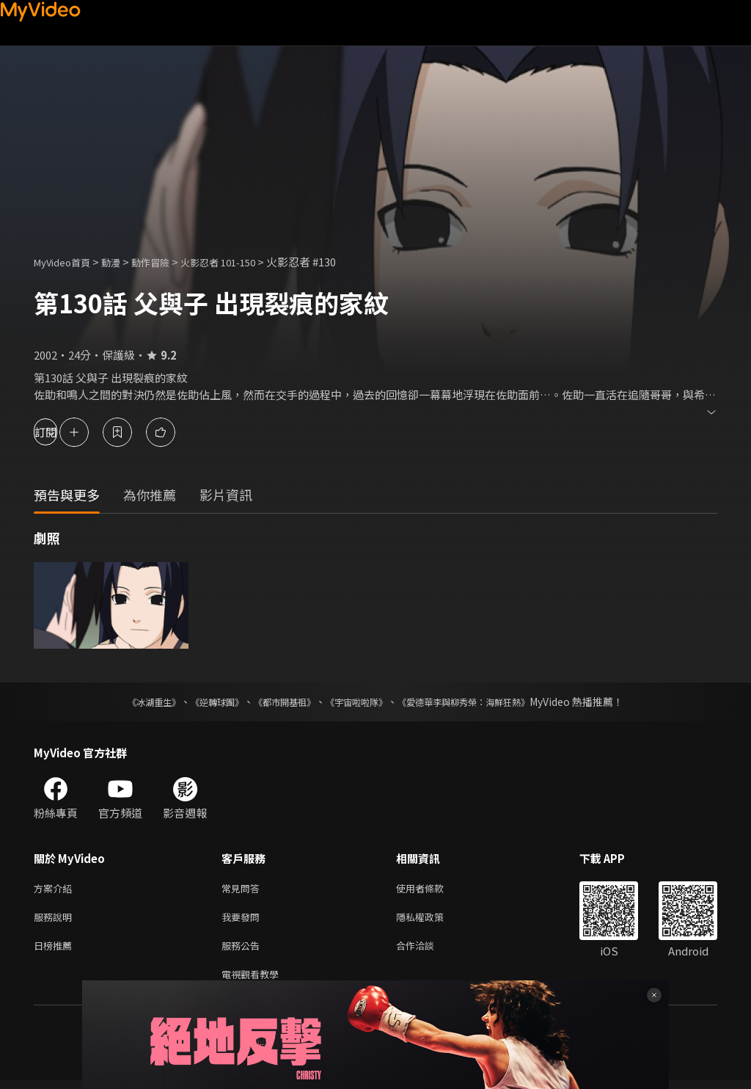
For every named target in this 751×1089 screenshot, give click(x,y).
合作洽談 (427, 950)
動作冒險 (166, 261)
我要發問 (243, 920)
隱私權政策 (432, 920)
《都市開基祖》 (277, 701)
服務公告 (243, 950)
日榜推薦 (56, 950)
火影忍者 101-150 (242, 261)
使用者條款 (432, 889)
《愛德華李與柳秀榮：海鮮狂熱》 (483, 701)
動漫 (122, 261)
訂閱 (63, 432)
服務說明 (56, 920)
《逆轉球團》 (200, 701)
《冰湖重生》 (128, 701)
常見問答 (243, 889)
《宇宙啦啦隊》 (359, 701)
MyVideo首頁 (67, 261)
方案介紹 (56, 889)
